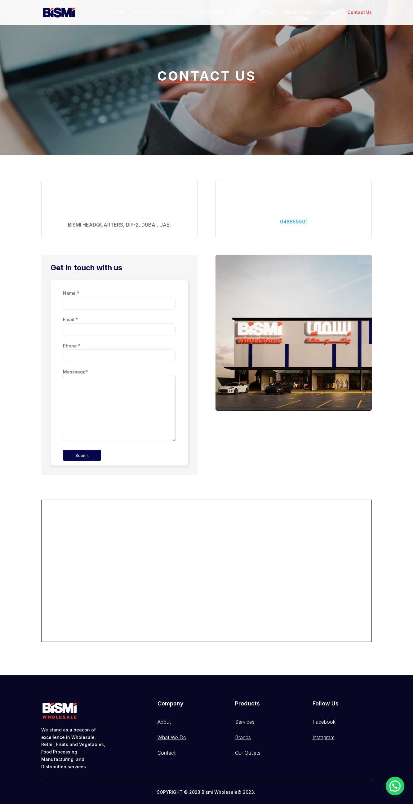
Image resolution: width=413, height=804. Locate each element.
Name (71, 293)
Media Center (298, 12)
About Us (141, 12)
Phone (72, 345)
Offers (268, 12)
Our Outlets (209, 12)
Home (117, 12)
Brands (243, 737)
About (164, 722)
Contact (166, 753)
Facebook (324, 722)
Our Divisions (174, 12)
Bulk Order (241, 12)
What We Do (172, 737)
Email (70, 319)
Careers (330, 12)
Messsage (75, 371)
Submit (82, 455)
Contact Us (359, 12)
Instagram (324, 737)
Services (245, 722)
